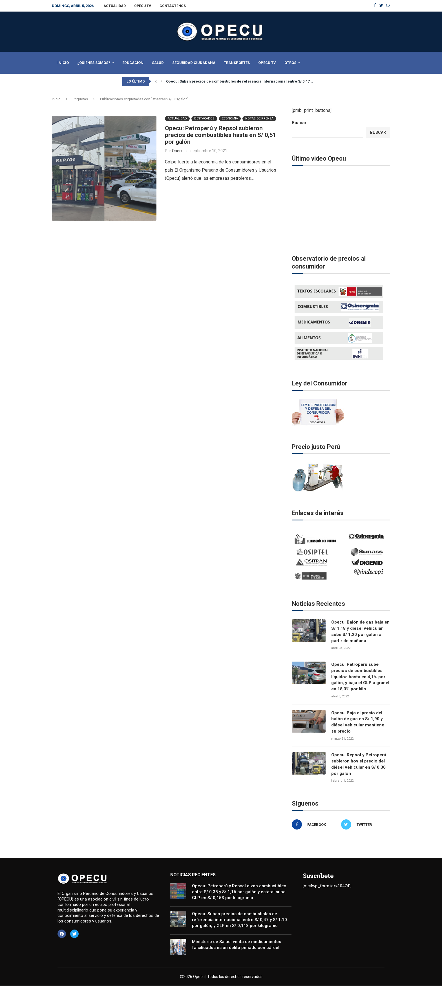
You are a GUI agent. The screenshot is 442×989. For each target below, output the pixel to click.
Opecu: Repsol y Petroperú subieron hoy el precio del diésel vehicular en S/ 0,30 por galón (360, 767)
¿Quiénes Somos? (93, 63)
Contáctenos (173, 6)
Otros (290, 63)
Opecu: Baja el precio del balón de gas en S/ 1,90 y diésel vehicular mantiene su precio (358, 724)
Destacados (204, 118)
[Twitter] (381, 5)
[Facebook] (375, 5)
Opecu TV (142, 6)
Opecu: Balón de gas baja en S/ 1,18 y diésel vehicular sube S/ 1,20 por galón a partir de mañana (358, 632)
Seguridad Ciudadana (193, 63)
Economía (230, 118)
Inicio (63, 63)
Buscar (299, 122)
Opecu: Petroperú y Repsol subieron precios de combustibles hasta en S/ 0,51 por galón (220, 135)
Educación (132, 63)
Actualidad (114, 6)
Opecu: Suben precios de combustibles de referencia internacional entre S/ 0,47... (239, 81)
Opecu (178, 150)
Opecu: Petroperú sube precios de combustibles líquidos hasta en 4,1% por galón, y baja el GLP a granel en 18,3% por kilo (358, 678)
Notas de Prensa (259, 118)
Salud (158, 63)
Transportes (237, 63)
